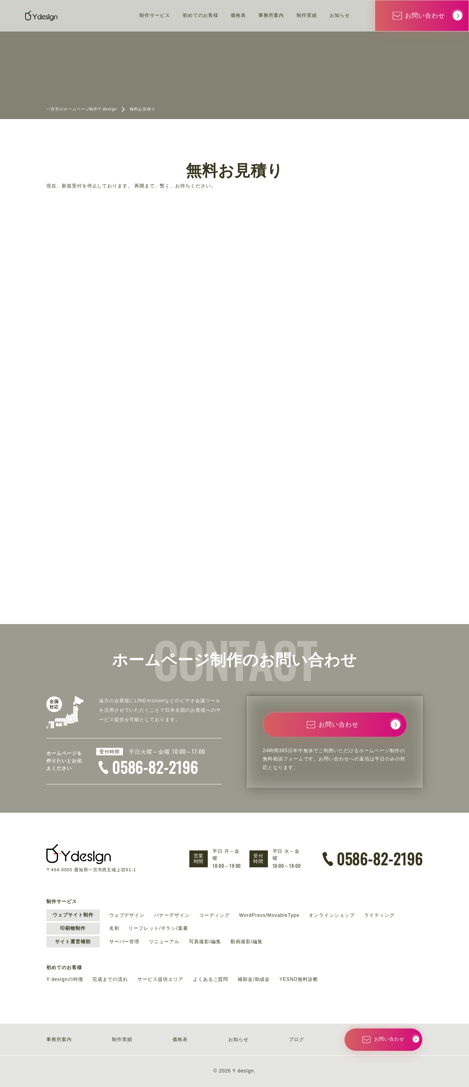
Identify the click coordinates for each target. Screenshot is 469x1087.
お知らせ (340, 15)
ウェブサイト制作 (73, 915)
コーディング (214, 915)
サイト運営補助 (73, 941)
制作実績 (307, 15)
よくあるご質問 (211, 979)
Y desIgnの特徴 (64, 979)
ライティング (379, 915)
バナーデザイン (172, 915)
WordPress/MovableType (269, 915)
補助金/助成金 (254, 979)
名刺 (114, 928)
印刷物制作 (73, 928)
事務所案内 (271, 15)
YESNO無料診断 (298, 979)
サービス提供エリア (160, 979)
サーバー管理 (124, 941)
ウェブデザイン (127, 915)
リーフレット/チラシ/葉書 (158, 928)
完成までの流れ (110, 979)
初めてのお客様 (200, 15)
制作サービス (154, 15)
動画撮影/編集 (247, 941)
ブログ (296, 1039)
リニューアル (164, 941)
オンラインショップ (332, 915)
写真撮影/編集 (205, 941)
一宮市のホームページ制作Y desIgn (81, 109)
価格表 (238, 15)
